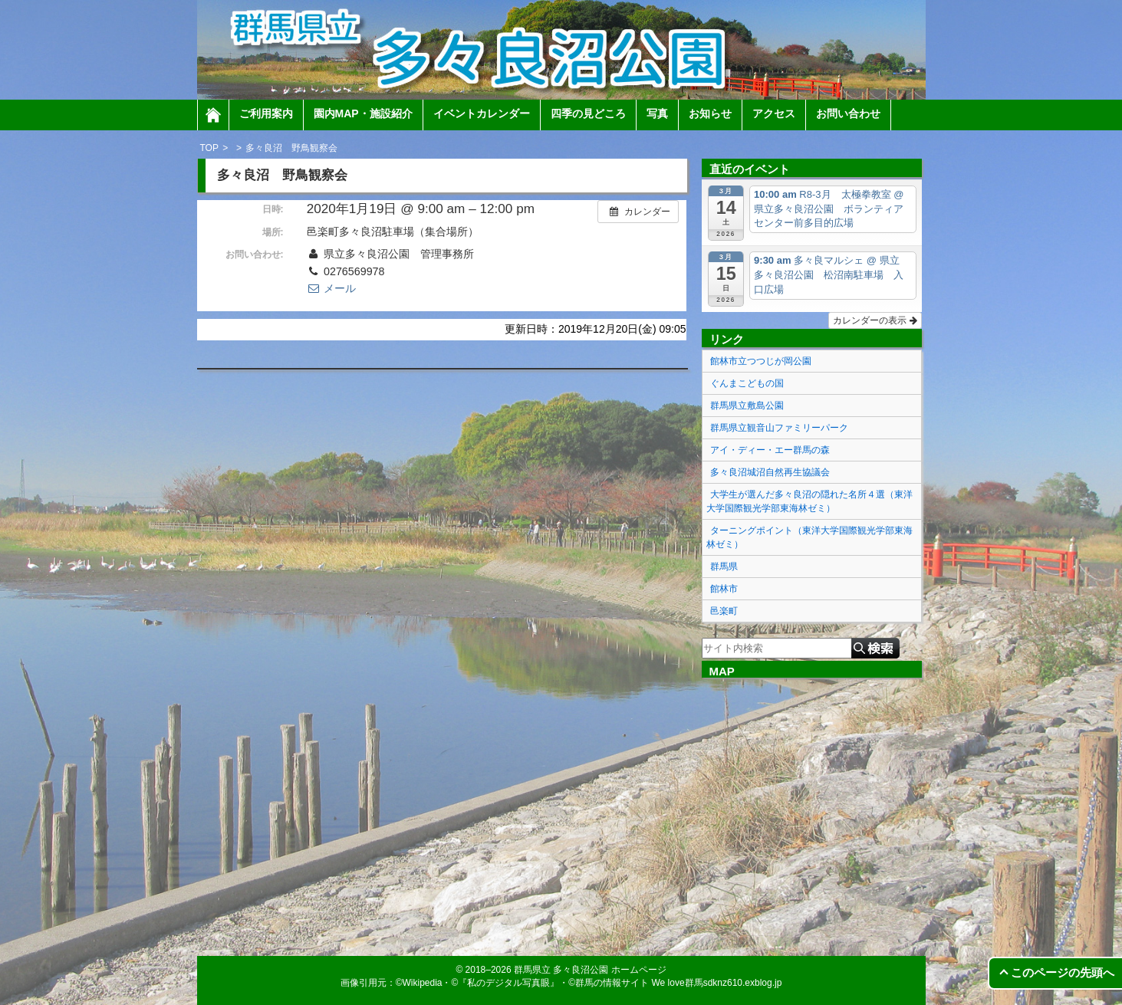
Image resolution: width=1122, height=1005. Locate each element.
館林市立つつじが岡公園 (760, 361)
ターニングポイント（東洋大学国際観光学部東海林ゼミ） (809, 537)
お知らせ (710, 113)
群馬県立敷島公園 (747, 405)
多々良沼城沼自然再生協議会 (770, 472)
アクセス (773, 113)
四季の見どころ (588, 113)
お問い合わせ (848, 113)
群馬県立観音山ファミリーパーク (779, 427)
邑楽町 (724, 611)
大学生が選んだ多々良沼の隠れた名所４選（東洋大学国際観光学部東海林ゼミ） (809, 501)
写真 (657, 113)
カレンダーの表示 (874, 320)
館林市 (724, 588)
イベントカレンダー (481, 113)
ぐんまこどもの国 (747, 383)
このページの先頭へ (1062, 972)
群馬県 (724, 566)
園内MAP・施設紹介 (363, 113)
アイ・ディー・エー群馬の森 (770, 450)
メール (331, 288)
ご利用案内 (266, 113)
